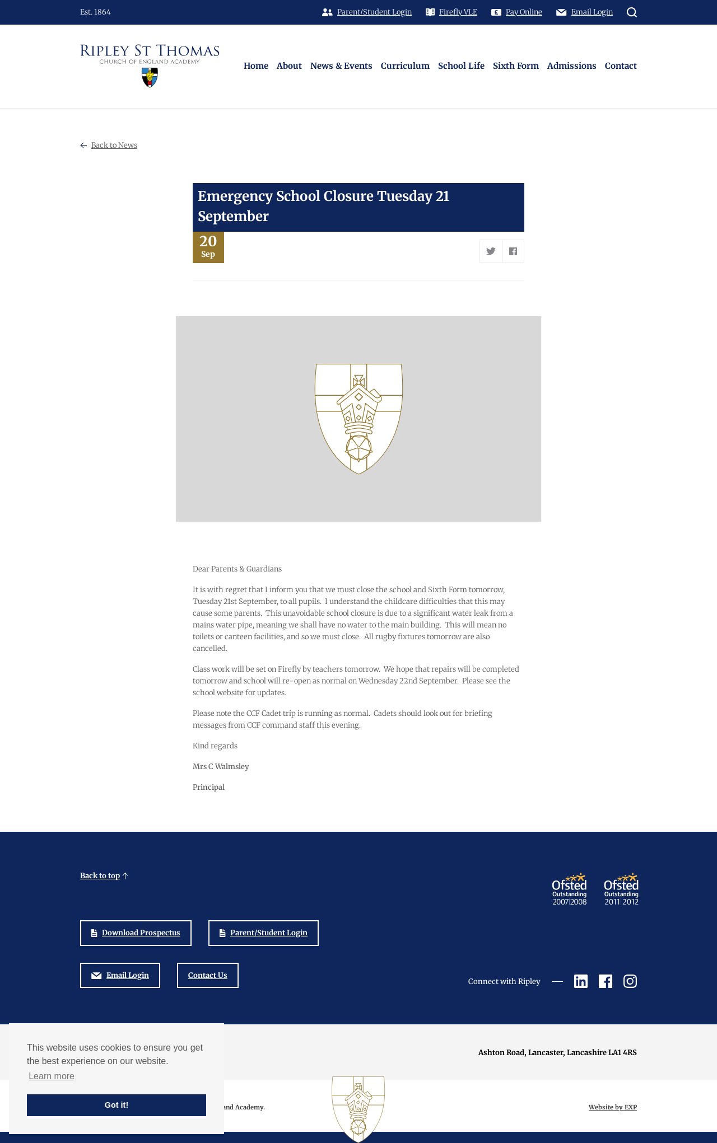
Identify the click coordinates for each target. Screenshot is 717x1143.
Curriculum (405, 65)
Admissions (572, 65)
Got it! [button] (116, 1104)
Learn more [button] (52, 1076)
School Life (461, 65)
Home (256, 65)
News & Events (341, 65)
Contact (621, 65)
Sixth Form (516, 65)
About (289, 65)
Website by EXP (613, 1107)
